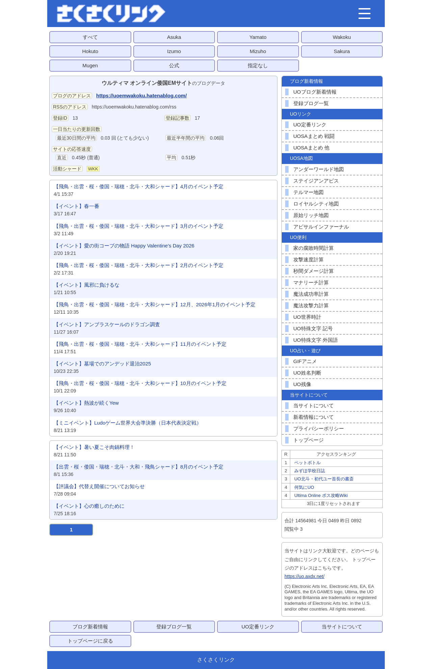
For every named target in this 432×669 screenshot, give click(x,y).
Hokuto (90, 51)
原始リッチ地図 (311, 215)
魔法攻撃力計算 (311, 305)
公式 (174, 65)
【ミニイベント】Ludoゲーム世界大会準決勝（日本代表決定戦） (127, 423)
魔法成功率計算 (311, 294)
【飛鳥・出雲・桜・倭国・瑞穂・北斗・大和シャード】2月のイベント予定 (138, 265)
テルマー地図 (308, 192)
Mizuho (258, 51)
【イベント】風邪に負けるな (86, 285)
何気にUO (304, 487)
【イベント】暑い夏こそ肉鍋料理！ (94, 447)
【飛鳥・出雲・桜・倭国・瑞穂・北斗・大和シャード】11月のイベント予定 (140, 344)
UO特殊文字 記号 (313, 328)
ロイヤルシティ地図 (316, 204)
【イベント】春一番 (76, 206)
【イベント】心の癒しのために (89, 506)
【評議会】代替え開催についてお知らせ (99, 486)
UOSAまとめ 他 (311, 147)
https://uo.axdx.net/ (304, 576)
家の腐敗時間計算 (313, 248)
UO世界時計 (307, 317)
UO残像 (302, 384)
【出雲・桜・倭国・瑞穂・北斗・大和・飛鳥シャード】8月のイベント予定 (138, 467)
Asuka (174, 37)
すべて (90, 37)
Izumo (174, 51)
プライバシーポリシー (318, 428)
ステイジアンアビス (316, 181)
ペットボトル (307, 462)
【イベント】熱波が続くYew (86, 403)
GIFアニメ (305, 361)
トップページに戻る (90, 641)
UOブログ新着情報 (314, 92)
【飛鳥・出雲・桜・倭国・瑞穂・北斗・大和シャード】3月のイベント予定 (138, 226)
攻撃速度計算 (308, 259)
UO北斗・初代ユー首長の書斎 (324, 478)
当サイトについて (313, 405)
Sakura (342, 51)
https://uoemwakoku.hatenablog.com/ (141, 95)
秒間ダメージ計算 (313, 271)
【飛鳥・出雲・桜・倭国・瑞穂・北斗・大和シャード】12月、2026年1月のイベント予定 (154, 304)
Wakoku (342, 37)
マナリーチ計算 (311, 282)
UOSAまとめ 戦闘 (313, 136)
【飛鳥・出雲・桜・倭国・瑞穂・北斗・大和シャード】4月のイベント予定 (138, 186)
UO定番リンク (309, 124)
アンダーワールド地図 (318, 169)
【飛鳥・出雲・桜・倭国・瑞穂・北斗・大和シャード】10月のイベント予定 (140, 383)
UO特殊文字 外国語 (315, 340)
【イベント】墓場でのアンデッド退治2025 (102, 363)
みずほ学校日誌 (309, 470)
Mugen (90, 65)
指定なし (258, 65)
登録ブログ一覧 (311, 103)
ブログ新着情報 (90, 626)
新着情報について (313, 417)
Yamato (258, 37)
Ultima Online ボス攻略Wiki (321, 495)
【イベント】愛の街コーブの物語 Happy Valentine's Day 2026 (124, 245)
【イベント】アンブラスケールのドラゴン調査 (107, 324)
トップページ (308, 440)
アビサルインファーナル (321, 227)
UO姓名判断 (307, 373)
